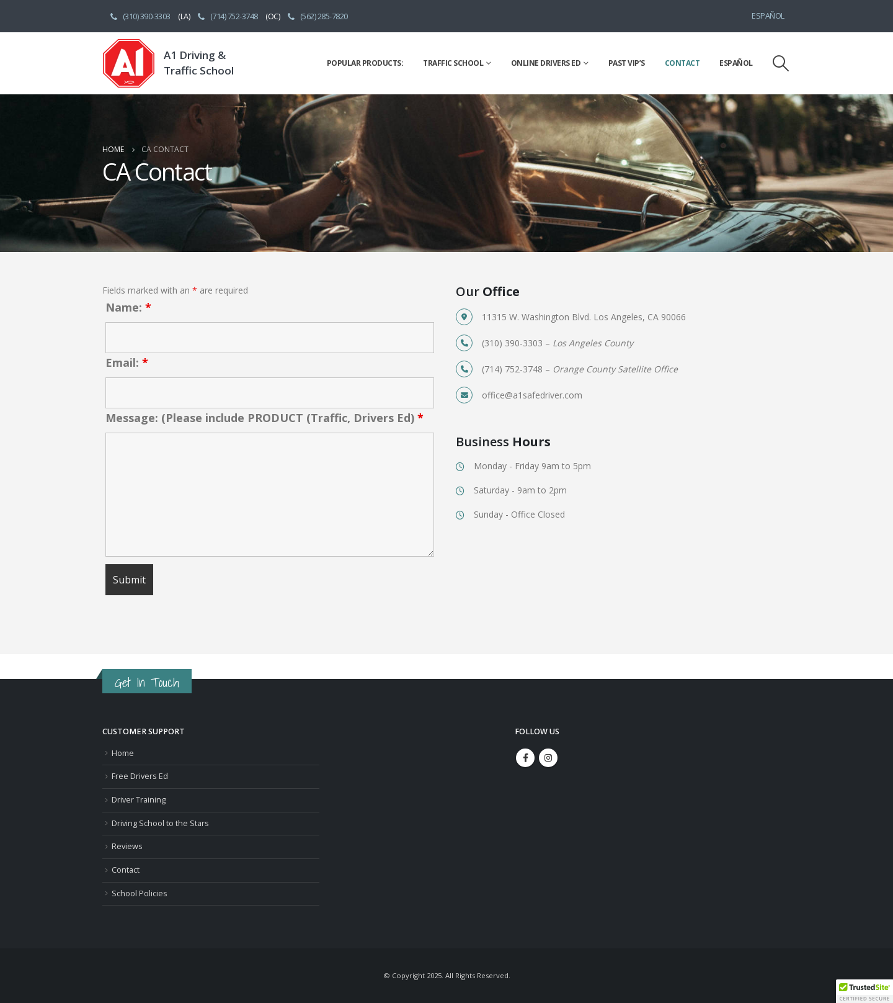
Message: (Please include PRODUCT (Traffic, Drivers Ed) (264, 418)
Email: (126, 362)
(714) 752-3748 (227, 16)
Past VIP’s (626, 63)
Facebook (525, 758)
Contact (682, 63)
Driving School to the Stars (160, 823)
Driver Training (139, 799)
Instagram (548, 758)
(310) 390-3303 (140, 16)
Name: (128, 307)
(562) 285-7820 (317, 16)
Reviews (127, 846)
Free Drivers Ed (140, 776)
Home (123, 753)
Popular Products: (365, 63)
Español (768, 16)
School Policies (139, 893)
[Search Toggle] (781, 63)
